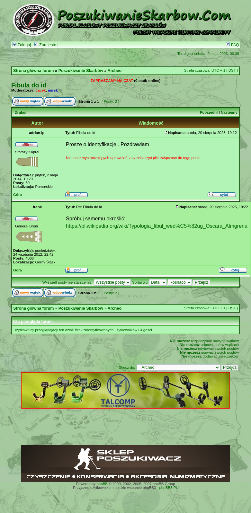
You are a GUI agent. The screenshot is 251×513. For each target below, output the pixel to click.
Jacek (41, 90)
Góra (17, 195)
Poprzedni (209, 112)
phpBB (102, 484)
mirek (53, 90)
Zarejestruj (46, 45)
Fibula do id (28, 85)
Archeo (115, 70)
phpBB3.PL (168, 488)
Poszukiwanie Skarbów (80, 70)
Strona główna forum (33, 70)
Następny (229, 112)
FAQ (232, 45)
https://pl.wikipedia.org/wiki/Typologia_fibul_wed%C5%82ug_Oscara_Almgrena (156, 226)
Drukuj (20, 112)
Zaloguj (22, 45)
